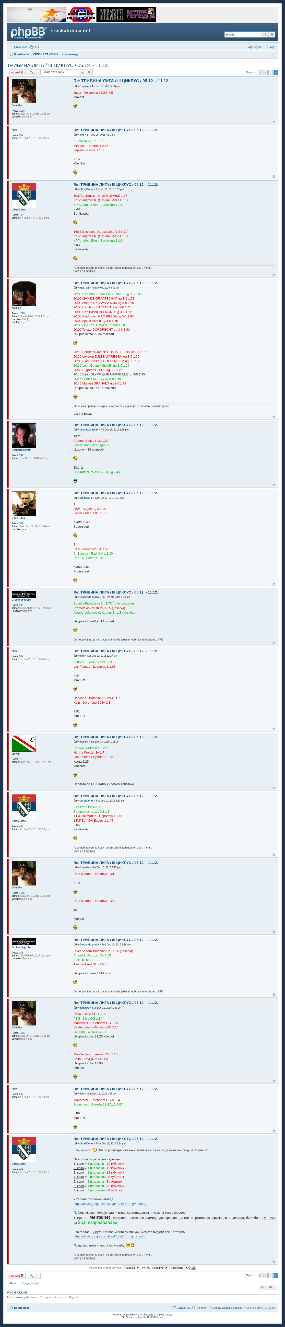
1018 (22, 313)
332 (21, 523)
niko (14, 129)
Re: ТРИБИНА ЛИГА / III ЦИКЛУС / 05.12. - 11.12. (121, 81)
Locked (14, 72)
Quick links (20, 47)
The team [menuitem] (201, 1307)
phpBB (129, 1314)
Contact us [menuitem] (183, 1307)
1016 (22, 110)
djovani (16, 753)
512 (21, 135)
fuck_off (16, 308)
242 (21, 455)
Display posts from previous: (114, 1267)
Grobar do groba (21, 599)
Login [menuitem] (272, 47)
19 (20, 759)
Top (274, 122)
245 (21, 605)
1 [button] (265, 72)
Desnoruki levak (21, 450)
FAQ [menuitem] (36, 47)
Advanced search (272, 34)
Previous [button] (260, 72)
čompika (17, 105)
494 (21, 215)
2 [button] (270, 72)
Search (265, 34)
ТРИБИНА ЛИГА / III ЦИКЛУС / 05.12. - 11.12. (58, 65)
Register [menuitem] (257, 47)
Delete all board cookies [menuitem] (228, 1307)
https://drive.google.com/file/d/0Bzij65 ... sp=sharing (109, 1204)
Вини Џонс (18, 518)
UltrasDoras (19, 209)
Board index (22, 1307)
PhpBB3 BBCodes (153, 1317)
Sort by (155, 1267)
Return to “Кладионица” (24, 1283)
